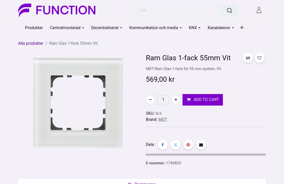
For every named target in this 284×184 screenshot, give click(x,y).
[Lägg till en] (175, 99)
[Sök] (229, 10)
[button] (241, 28)
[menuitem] (34, 27)
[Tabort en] (150, 99)
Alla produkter (30, 43)
